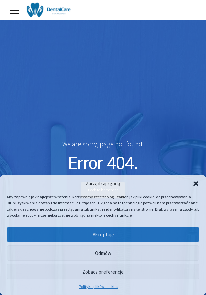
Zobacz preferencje (103, 272)
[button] (195, 183)
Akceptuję (103, 234)
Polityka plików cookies (98, 286)
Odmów (103, 253)
